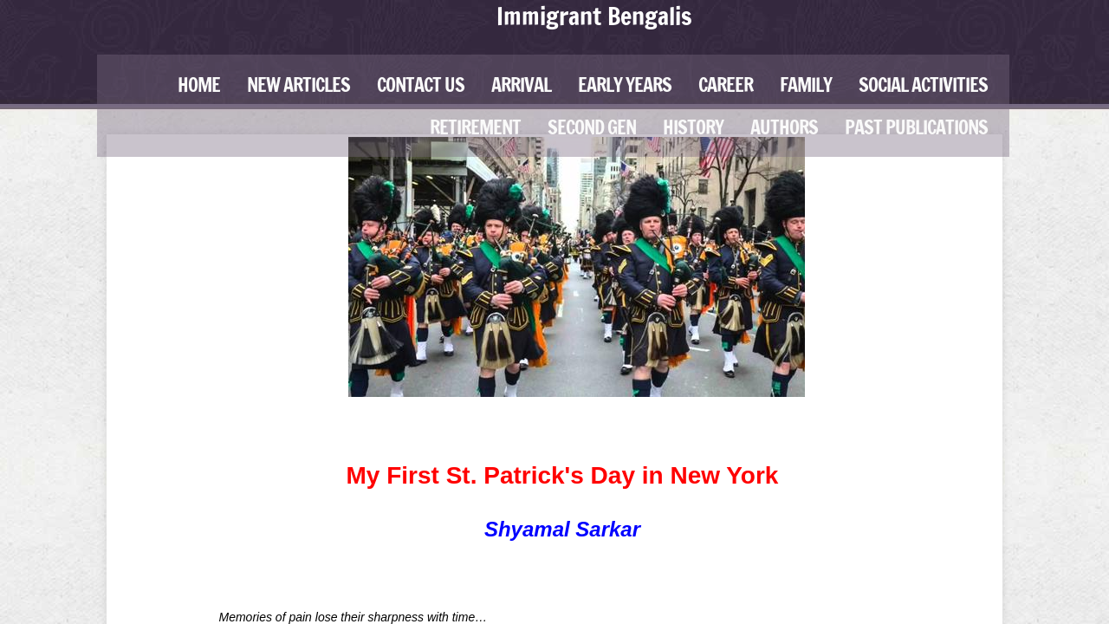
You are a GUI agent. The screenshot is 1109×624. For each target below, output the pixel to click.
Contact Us (420, 84)
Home (199, 84)
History (693, 127)
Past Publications (916, 127)
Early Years (624, 84)
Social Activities (923, 84)
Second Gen (592, 127)
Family (806, 84)
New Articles (298, 84)
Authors (784, 127)
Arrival (521, 84)
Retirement (475, 127)
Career (725, 84)
